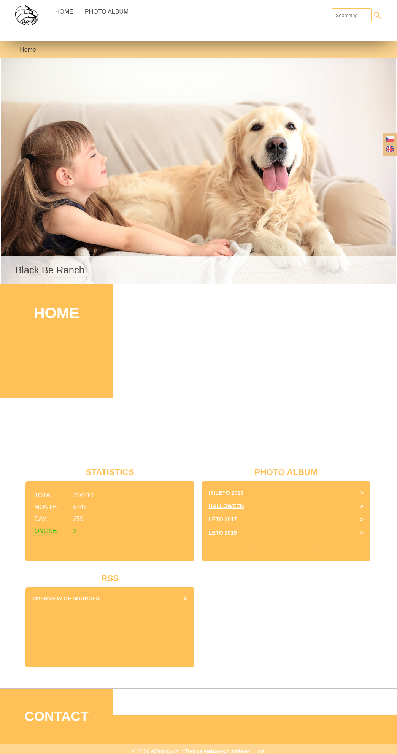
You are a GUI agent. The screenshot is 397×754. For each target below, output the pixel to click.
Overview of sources (65, 598)
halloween (226, 506)
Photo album (107, 11)
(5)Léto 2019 (226, 493)
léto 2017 (223, 519)
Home (64, 11)
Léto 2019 (223, 533)
